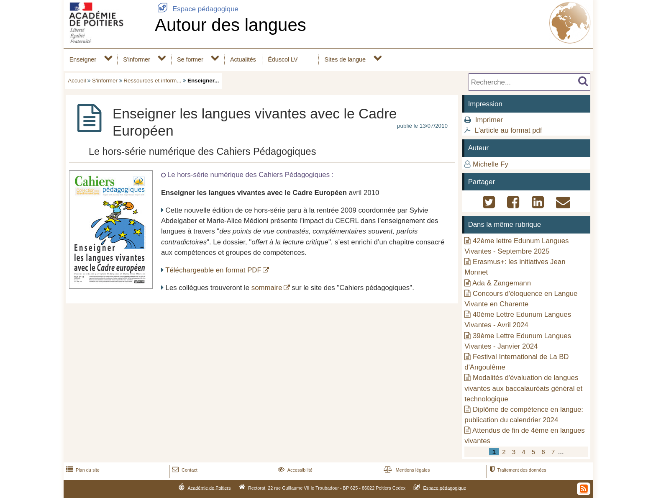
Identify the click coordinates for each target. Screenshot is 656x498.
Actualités (243, 59)
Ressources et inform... (152, 80)
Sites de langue (345, 59)
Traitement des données (517, 469)
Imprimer (489, 120)
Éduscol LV (282, 59)
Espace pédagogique (196, 9)
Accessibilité (294, 469)
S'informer (136, 59)
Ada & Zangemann (501, 283)
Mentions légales (406, 469)
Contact (183, 469)
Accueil (77, 80)
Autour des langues (230, 25)
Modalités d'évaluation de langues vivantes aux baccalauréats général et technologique (523, 388)
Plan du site (82, 469)
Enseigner (82, 59)
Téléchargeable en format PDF (213, 270)
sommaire (266, 288)
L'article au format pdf (508, 130)
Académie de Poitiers (209, 487)
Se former (190, 59)
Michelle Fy (490, 164)
